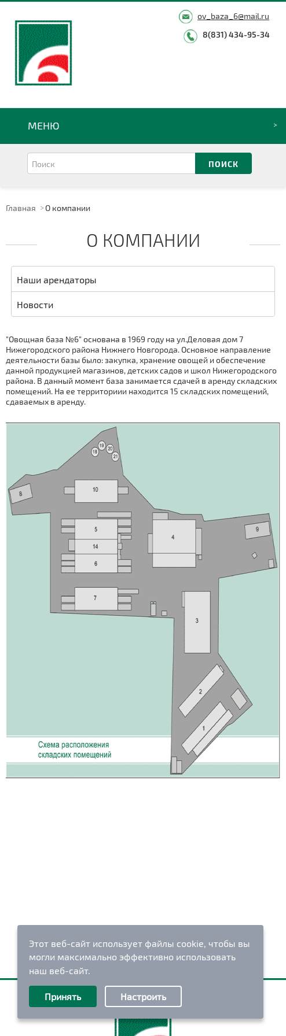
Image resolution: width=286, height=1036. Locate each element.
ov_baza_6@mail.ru (233, 16)
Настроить (143, 996)
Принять (63, 996)
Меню (44, 125)
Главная (21, 208)
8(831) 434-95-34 (236, 34)
